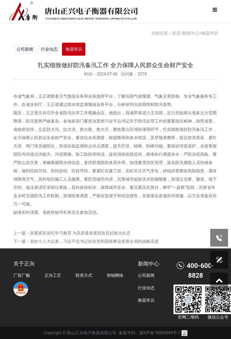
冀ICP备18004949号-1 (159, 332)
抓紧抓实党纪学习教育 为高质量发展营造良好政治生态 (80, 233)
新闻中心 (190, 33)
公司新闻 (25, 49)
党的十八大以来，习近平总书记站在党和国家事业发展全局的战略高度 (94, 241)
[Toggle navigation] (215, 11)
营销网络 (115, 275)
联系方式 (84, 275)
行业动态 (49, 49)
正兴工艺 (52, 275)
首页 (176, 33)
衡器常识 (209, 33)
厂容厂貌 (21, 275)
